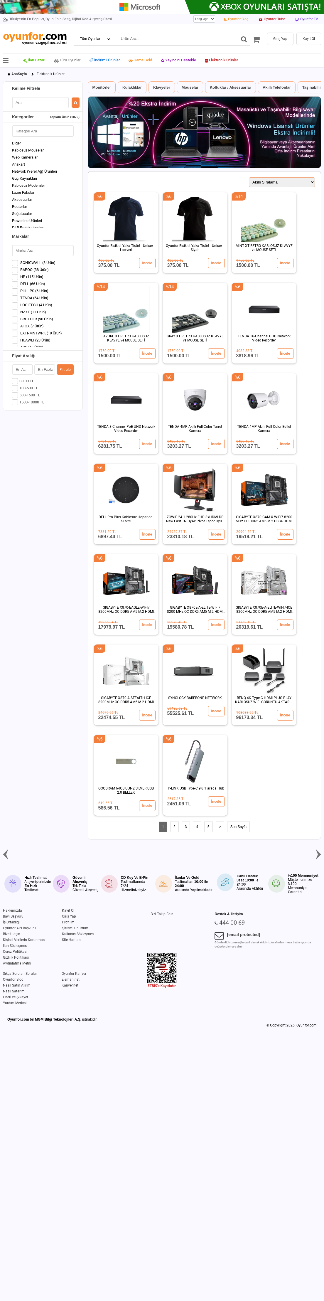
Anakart (18, 164)
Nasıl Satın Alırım (17, 985)
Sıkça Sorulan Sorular (20, 974)
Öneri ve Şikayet (15, 997)
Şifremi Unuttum (75, 928)
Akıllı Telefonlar (277, 87)
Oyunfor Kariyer (74, 974)
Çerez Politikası (15, 952)
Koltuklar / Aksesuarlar (230, 87)
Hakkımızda (12, 910)
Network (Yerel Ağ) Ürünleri (34, 171)
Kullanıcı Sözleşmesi (78, 934)
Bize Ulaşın (11, 934)
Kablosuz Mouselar (28, 150)
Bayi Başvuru (13, 916)
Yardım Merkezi (15, 1003)
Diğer (16, 143)
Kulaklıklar (132, 87)
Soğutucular (22, 213)
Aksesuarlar (22, 199)
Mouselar (190, 87)
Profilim (68, 922)
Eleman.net (71, 979)
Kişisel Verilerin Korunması (24, 940)
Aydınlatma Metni (17, 963)
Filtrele (65, 369)
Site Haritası (71, 940)
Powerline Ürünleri (27, 220)
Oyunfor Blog (13, 979)
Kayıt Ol (68, 910)
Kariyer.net (70, 985)
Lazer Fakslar (23, 192)
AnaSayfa (19, 74)
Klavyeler (161, 87)
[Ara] (244, 39)
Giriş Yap (69, 916)
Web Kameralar (25, 157)
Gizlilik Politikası (16, 957)
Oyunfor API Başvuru (19, 928)
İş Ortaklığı (11, 922)
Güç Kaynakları (24, 178)
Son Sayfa (238, 827)
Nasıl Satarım (14, 991)
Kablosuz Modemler (28, 185)
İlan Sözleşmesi (15, 946)
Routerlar (19, 206)
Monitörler (101, 87)
